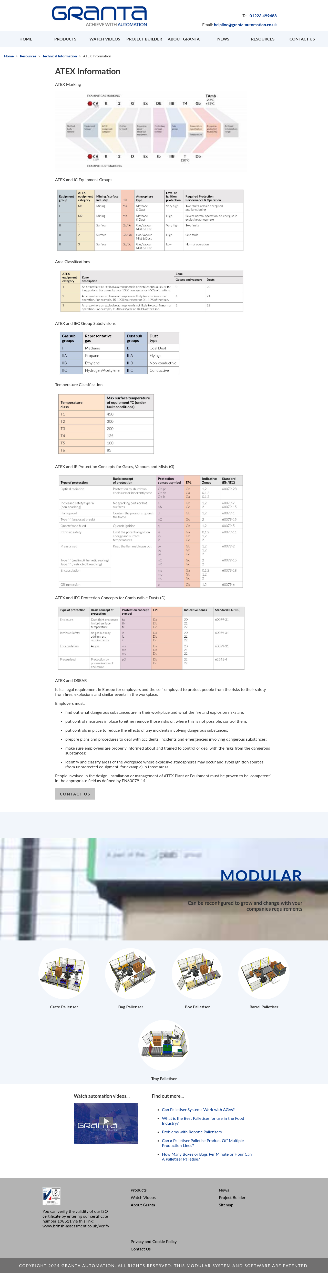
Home (9, 56)
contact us (75, 793)
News (224, 1189)
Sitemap (226, 1204)
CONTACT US (302, 38)
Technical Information (59, 56)
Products (139, 1189)
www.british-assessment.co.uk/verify (76, 1225)
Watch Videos (143, 1197)
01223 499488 (263, 15)
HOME (25, 38)
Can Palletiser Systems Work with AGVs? (198, 1109)
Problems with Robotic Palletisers (192, 1131)
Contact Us (141, 1248)
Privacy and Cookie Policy (154, 1241)
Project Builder (232, 1197)
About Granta (143, 1204)
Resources (28, 56)
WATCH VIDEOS (104, 38)
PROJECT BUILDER (144, 38)
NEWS (223, 38)
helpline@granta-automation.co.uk (245, 24)
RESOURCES (262, 38)
